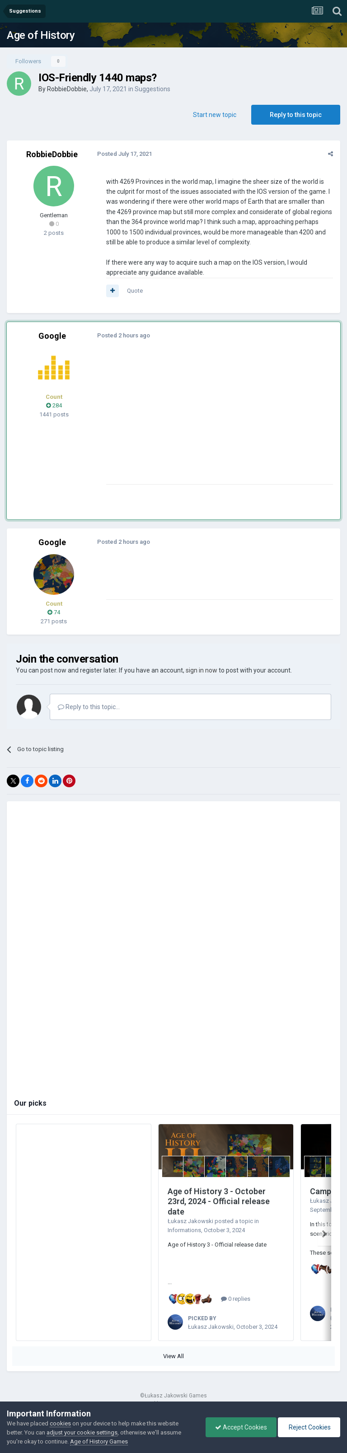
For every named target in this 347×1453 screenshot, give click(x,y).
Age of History (41, 35)
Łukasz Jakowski (190, 1221)
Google (52, 336)
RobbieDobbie (67, 89)
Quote (135, 290)
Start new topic (214, 114)
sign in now (201, 670)
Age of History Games (99, 1441)
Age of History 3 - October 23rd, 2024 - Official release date (219, 1201)
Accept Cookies (241, 1427)
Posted (124, 153)
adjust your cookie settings (82, 1432)
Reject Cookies (309, 1427)
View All (173, 1356)
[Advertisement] (212, 421)
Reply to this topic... (89, 706)
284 (54, 405)
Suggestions (152, 89)
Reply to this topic (296, 114)
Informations (184, 1230)
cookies (60, 1423)
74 (53, 612)
